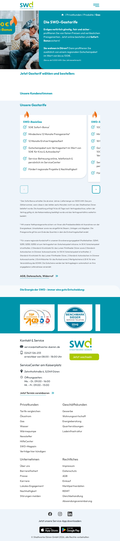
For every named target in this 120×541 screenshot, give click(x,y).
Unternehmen (29, 459)
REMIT (66, 491)
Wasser (24, 426)
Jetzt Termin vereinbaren (34, 393)
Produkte (89, 14)
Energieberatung (71, 421)
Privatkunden (74, 14)
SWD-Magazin (28, 446)
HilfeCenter (26, 441)
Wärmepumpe (28, 431)
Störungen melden (30, 496)
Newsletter (26, 436)
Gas (22, 421)
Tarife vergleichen (30, 411)
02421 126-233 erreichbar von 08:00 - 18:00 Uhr (41, 354)
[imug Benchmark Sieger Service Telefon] (75, 317)
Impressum (68, 465)
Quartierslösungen (73, 426)
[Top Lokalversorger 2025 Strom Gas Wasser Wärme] (37, 317)
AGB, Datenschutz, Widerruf (36, 276)
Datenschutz (69, 470)
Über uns (25, 465)
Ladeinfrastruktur (72, 431)
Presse (24, 475)
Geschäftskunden (74, 404)
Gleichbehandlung (72, 496)
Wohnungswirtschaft (74, 416)
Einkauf (66, 481)
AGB (64, 475)
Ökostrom (25, 416)
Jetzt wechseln (82, 357)
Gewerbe (67, 411)
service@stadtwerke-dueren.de (40, 346)
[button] (96, 189)
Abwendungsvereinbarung (77, 501)
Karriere (25, 481)
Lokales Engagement (32, 486)
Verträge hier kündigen (33, 451)
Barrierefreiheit (29, 470)
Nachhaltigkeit (28, 491)
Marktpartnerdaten (73, 486)
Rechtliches (70, 459)
